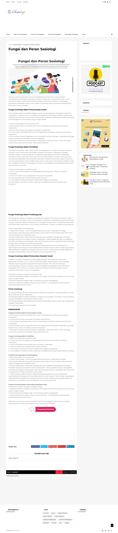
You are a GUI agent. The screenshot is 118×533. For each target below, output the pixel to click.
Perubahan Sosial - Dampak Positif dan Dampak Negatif (98, 173)
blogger (59, 472)
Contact (19, 2)
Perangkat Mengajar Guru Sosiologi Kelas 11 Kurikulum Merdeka (98, 166)
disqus (66, 472)
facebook (73, 472)
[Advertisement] (78, 19)
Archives (45, 513)
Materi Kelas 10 (17, 44)
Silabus (67, 523)
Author (13, 2)
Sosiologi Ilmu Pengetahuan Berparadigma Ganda (98, 158)
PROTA (54, 523)
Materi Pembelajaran (20, 34)
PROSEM (46, 523)
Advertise (25, 2)
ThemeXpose (15, 530)
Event (53, 513)
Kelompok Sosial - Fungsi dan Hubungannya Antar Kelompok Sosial (99, 181)
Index (84, 34)
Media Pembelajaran (37, 34)
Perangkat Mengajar (71, 34)
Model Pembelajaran (54, 34)
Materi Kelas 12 (59, 516)
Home (7, 2)
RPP (60, 523)
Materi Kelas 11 (47, 516)
